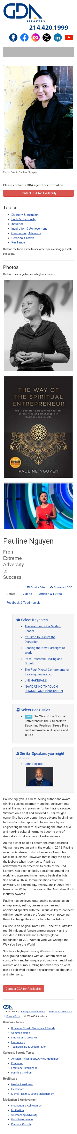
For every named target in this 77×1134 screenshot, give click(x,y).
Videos (27, 594)
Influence (17, 224)
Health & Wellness (22, 1084)
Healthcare (17, 1089)
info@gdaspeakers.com (33, 1011)
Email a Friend (37, 587)
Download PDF (61, 587)
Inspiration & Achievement (29, 228)
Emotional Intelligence (24, 1067)
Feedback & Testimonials (23, 602)
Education (17, 1063)
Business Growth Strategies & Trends (33, 1028)
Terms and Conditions (60, 1011)
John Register (34, 764)
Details (11, 594)
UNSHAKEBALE (36, 680)
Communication (20, 1032)
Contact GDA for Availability (38, 193)
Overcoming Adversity (26, 233)
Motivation (17, 1110)
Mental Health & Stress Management (32, 1093)
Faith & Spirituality (23, 219)
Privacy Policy (13, 1016)
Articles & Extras (50, 594)
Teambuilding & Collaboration (28, 1046)
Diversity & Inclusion (25, 215)
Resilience (18, 242)
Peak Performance (22, 1119)
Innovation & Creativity (24, 1037)
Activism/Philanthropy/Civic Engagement (35, 1058)
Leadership (18, 1042)
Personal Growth (22, 238)
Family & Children (21, 1072)
